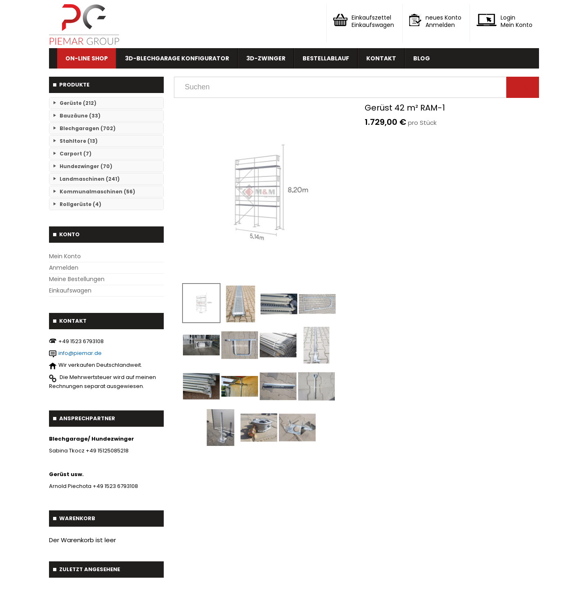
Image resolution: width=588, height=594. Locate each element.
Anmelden (63, 268)
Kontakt (381, 58)
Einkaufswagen (70, 290)
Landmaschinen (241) (90, 178)
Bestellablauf (326, 58)
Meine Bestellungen (77, 279)
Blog (421, 58)
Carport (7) (75, 153)
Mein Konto (65, 256)
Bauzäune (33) (80, 115)
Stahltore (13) (79, 140)
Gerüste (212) (78, 103)
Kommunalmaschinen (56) (97, 191)
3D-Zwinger (265, 58)
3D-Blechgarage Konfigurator (177, 58)
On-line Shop (86, 58)
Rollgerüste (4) (80, 204)
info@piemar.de (80, 353)
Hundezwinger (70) (86, 166)
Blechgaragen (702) (88, 128)
